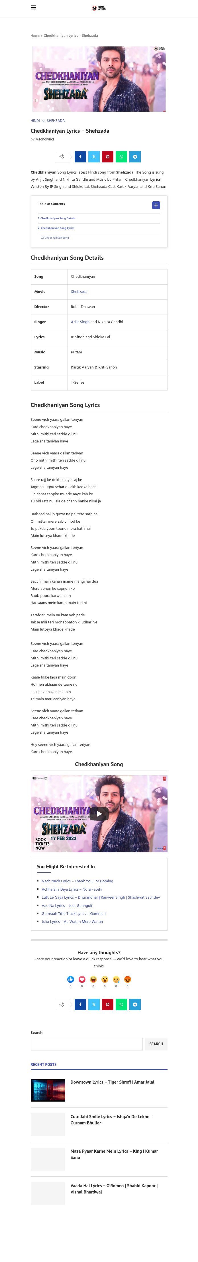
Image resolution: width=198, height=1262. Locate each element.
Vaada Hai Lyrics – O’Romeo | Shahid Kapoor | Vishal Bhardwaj (114, 1189)
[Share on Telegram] (135, 156)
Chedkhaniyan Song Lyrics (57, 228)
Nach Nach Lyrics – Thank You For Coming (77, 881)
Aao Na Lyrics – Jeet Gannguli (67, 906)
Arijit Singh (80, 322)
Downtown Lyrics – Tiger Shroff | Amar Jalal (113, 1082)
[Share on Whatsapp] (121, 156)
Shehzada (79, 292)
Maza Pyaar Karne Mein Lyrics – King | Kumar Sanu (114, 1154)
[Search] (165, 8)
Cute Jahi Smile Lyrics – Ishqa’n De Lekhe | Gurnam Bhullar (111, 1120)
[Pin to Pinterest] (107, 156)
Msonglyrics (45, 139)
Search (37, 1033)
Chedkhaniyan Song (57, 238)
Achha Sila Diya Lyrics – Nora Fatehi (72, 889)
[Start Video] (99, 813)
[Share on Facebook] (80, 156)
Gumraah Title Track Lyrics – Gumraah (74, 914)
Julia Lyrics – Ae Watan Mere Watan (72, 922)
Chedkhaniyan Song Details (57, 218)
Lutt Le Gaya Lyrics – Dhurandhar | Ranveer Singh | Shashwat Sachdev (101, 897)
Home (35, 36)
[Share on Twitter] (94, 156)
